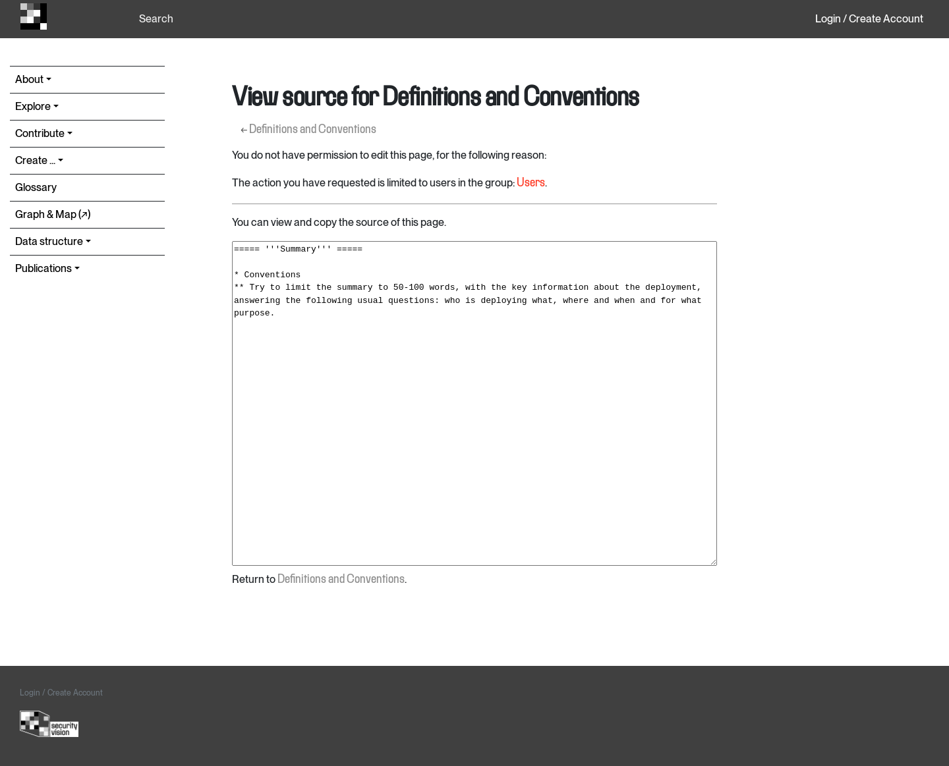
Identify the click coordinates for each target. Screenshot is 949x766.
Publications (43, 268)
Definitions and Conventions (312, 130)
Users (531, 183)
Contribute (40, 133)
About (29, 79)
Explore (33, 106)
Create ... (35, 160)
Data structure (49, 241)
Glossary (36, 187)
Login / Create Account (869, 19)
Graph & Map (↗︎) (52, 214)
